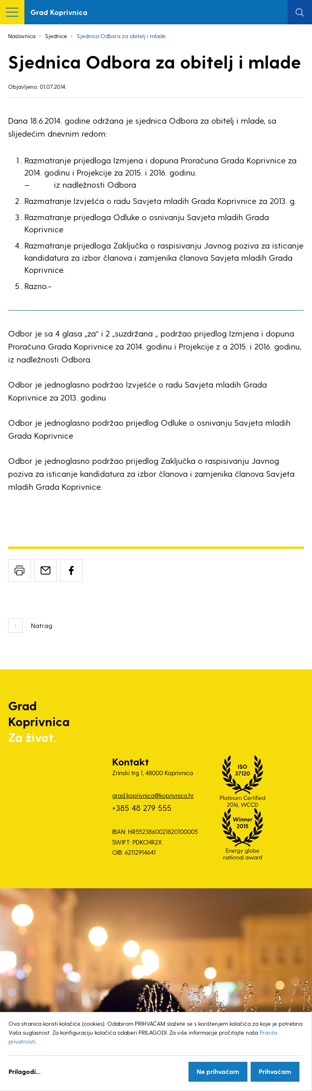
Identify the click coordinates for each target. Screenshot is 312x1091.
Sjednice (56, 35)
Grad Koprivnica (58, 12)
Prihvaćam (275, 1071)
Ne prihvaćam (218, 1071)
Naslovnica (21, 35)
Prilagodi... (25, 1071)
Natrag (41, 625)
